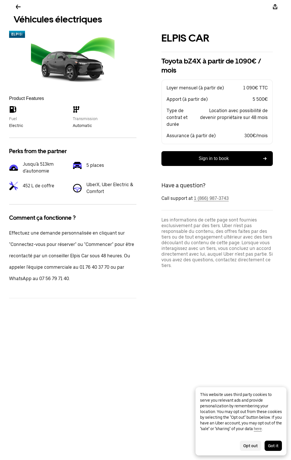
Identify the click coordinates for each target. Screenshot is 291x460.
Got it (273, 445)
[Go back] (18, 7)
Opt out (250, 445)
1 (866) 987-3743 (211, 198)
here (258, 428)
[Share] (275, 7)
